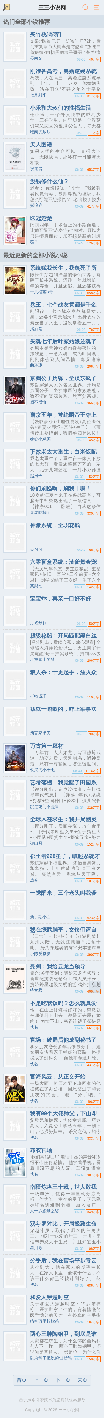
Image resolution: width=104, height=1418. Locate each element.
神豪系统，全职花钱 (55, 525)
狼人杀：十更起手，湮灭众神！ (63, 675)
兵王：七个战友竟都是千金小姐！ (63, 307)
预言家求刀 (40, 733)
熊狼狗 (36, 205)
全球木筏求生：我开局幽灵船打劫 (63, 822)
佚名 (34, 1027)
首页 (22, 1380)
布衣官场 (41, 1150)
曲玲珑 (36, 365)
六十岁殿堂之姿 (44, 1210)
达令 (34, 880)
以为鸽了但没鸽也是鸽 (51, 1358)
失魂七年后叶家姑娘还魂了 (63, 341)
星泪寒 (36, 1247)
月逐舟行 (38, 622)
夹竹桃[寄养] (45, 34)
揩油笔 (36, 328)
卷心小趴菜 (40, 438)
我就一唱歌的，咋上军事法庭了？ (63, 712)
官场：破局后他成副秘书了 (63, 1040)
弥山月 (36, 843)
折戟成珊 (38, 696)
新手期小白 (40, 916)
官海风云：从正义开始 (57, 1077)
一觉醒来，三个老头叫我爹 (63, 893)
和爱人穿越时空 (49, 1297)
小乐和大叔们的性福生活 (60, 108)
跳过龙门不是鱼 (44, 806)
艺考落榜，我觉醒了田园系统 (63, 785)
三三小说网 (52, 7)
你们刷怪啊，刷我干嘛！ (60, 488)
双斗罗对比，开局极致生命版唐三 (63, 1226)
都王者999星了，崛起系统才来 (65, 859)
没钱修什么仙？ (49, 181)
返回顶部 (95, 987)
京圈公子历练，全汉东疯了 (63, 378)
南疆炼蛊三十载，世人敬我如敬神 (63, 1189)
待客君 (36, 990)
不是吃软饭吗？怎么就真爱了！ (63, 1006)
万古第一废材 (46, 746)
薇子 (34, 242)
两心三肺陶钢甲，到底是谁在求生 (63, 1337)
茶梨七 (36, 586)
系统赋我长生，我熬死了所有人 (63, 270)
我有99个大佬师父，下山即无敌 (63, 1116)
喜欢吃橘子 (40, 512)
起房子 (36, 475)
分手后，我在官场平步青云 (63, 1260)
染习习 (36, 549)
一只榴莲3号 (41, 291)
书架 (7, 8)
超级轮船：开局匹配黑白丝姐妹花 (63, 638)
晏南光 (36, 58)
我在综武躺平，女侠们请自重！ (63, 932)
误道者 (36, 168)
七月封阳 (38, 95)
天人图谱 (41, 145)
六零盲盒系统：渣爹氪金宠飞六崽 (63, 565)
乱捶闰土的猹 (42, 659)
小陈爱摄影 (40, 953)
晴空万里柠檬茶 (44, 1321)
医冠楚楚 (41, 218)
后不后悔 (38, 402)
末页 (82, 1380)
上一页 (41, 1380)
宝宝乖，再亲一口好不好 (60, 599)
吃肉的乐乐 (40, 131)
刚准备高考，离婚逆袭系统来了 (63, 74)
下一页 (62, 1380)
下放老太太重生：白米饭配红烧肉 (63, 454)
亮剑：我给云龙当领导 (57, 966)
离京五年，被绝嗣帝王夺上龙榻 (63, 417)
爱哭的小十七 (42, 769)
